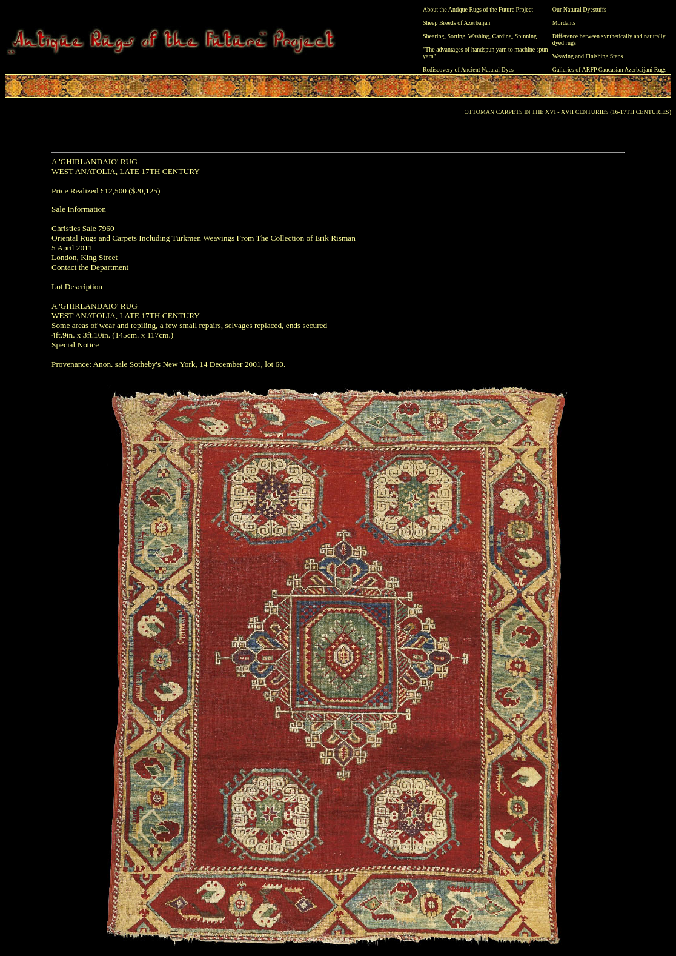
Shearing (434, 36)
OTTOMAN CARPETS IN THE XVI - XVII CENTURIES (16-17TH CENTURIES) (567, 112)
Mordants (563, 22)
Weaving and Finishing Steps (587, 56)
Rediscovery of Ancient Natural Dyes (468, 69)
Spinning (526, 36)
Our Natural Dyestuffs (579, 9)
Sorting (456, 36)
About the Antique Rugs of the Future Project (478, 9)
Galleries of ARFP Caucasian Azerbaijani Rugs (609, 69)
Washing (478, 36)
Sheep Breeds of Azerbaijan (456, 22)
